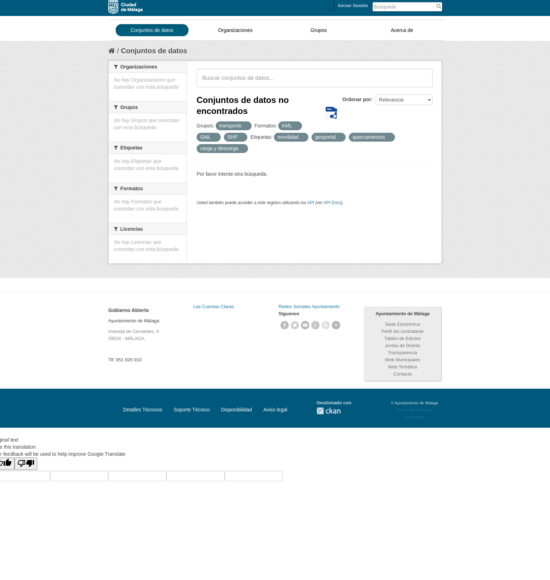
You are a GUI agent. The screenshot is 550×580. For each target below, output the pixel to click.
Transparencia (402, 352)
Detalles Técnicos (142, 409)
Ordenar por (356, 99)
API (310, 202)
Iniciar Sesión (353, 5)
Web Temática (402, 367)
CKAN (329, 411)
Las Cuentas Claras (213, 306)
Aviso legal (275, 409)
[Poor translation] (26, 464)
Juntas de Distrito (402, 345)
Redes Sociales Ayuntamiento (309, 306)
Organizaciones (235, 30)
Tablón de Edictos (402, 338)
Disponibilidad (236, 409)
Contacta (402, 374)
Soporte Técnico (192, 409)
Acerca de (402, 30)
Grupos (318, 30)
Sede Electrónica (402, 324)
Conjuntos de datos (152, 30)
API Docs (332, 202)
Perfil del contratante (402, 331)
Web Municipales (402, 359)
